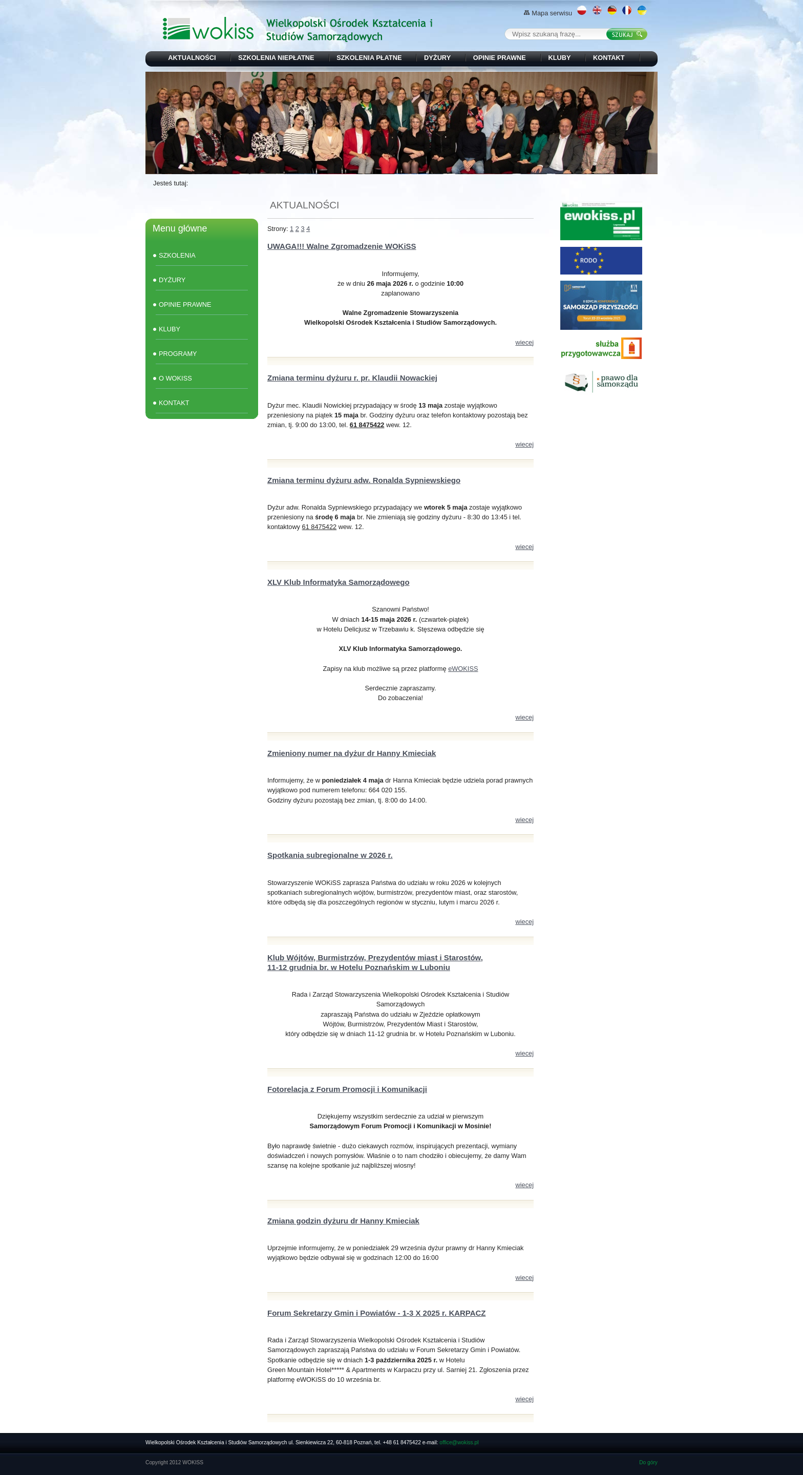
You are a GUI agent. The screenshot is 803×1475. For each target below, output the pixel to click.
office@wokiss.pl (458, 1442)
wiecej (524, 342)
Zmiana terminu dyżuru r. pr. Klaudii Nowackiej (352, 377)
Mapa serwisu (548, 13)
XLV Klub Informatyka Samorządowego (338, 582)
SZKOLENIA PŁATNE (369, 57)
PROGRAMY (178, 353)
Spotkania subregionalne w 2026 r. (330, 855)
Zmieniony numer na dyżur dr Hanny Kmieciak (351, 753)
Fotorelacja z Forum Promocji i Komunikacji (347, 1089)
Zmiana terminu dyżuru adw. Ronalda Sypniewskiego (363, 480)
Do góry (648, 1462)
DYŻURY (437, 57)
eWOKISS (463, 668)
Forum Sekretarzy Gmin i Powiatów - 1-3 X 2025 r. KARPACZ (376, 1313)
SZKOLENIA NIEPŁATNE (276, 57)
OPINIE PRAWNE (499, 57)
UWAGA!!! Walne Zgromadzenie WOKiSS (341, 246)
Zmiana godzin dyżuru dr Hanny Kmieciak (343, 1220)
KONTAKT (609, 57)
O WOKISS (175, 378)
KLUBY (559, 57)
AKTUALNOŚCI (192, 57)
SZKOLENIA (177, 255)
